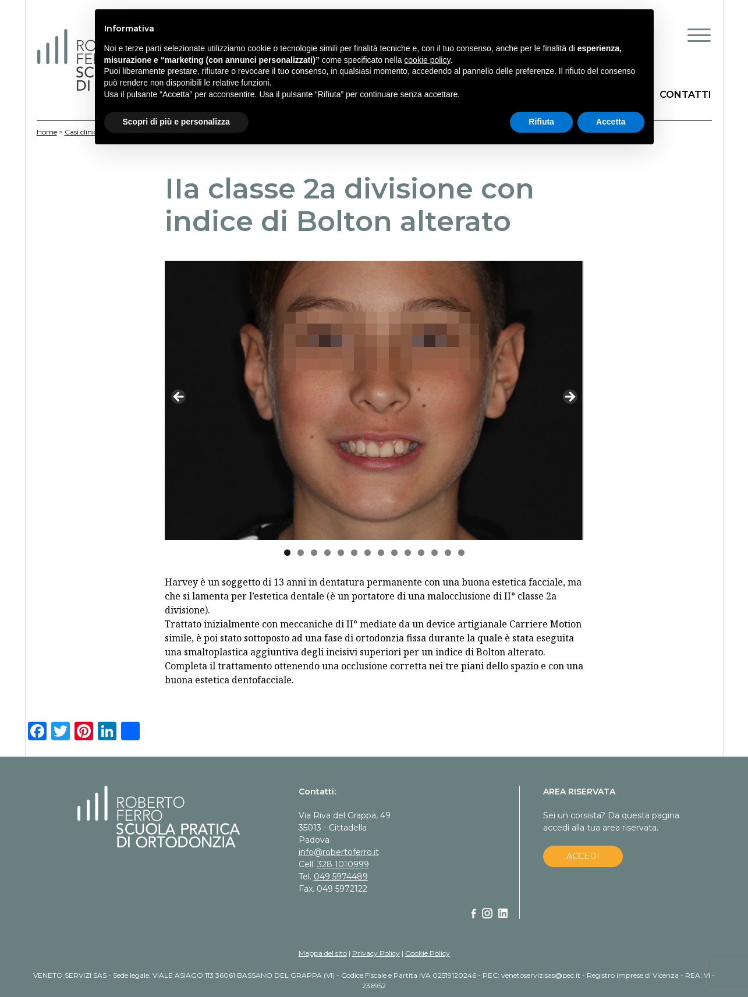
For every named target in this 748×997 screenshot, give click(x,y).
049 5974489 (341, 876)
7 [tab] (367, 552)
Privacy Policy (376, 953)
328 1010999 (343, 864)
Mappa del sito (323, 953)
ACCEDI (583, 856)
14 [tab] (461, 552)
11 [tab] (421, 552)
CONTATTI (685, 94)
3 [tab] (314, 552)
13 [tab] (448, 552)
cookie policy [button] (427, 60)
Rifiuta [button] (541, 121)
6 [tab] (354, 552)
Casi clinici (82, 131)
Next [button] (569, 397)
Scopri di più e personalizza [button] (176, 121)
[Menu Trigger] (699, 35)
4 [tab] (327, 552)
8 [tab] (381, 552)
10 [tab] (408, 552)
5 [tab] (341, 552)
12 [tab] (434, 552)
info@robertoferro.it (339, 852)
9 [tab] (394, 552)
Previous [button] (179, 397)
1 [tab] (287, 552)
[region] (374, 400)
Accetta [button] (611, 121)
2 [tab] (300, 552)
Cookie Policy (427, 953)
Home (47, 131)
